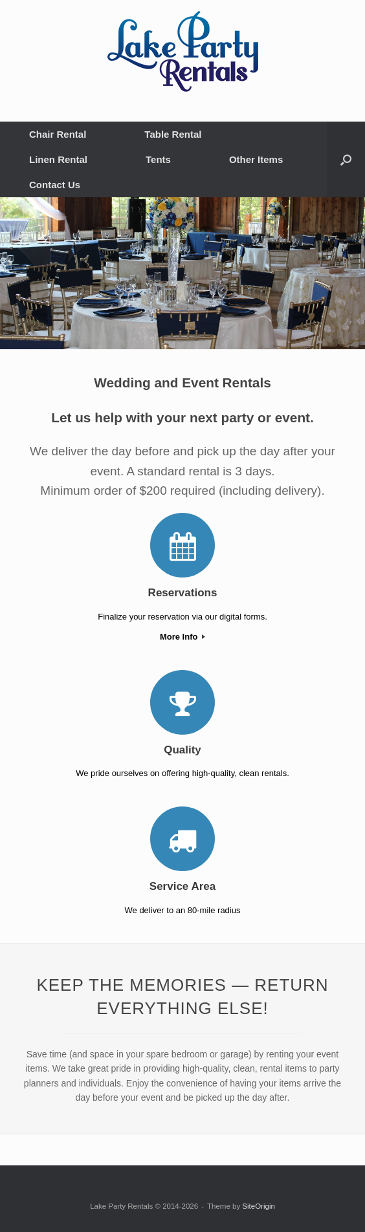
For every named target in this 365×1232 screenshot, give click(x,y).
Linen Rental (58, 159)
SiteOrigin (258, 1206)
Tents (158, 159)
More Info (182, 637)
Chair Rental (57, 134)
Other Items (256, 159)
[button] (346, 159)
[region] (182, 273)
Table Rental (172, 134)
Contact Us (54, 184)
